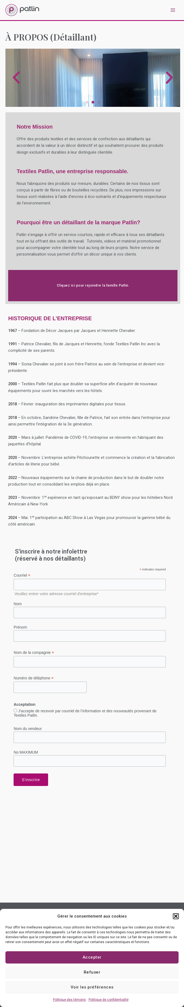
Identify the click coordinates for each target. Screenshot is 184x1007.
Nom (18, 604)
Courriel (22, 575)
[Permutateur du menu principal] (173, 10)
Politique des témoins (69, 1000)
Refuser (92, 972)
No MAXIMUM (26, 752)
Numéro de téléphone (34, 678)
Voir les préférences (92, 987)
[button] (176, 916)
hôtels (96, 390)
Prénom (20, 627)
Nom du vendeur (28, 728)
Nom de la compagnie (34, 652)
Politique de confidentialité (109, 1000)
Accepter (92, 957)
